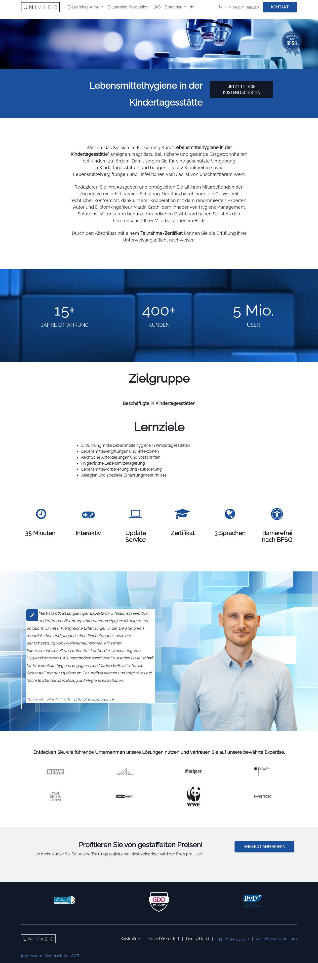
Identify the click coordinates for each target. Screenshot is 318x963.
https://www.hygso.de (94, 699)
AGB (75, 956)
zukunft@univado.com (276, 938)
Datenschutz (56, 956)
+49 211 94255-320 (232, 938)
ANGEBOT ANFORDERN (264, 846)
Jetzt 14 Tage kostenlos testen (241, 89)
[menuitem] (85, 7)
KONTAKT (280, 7)
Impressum (31, 956)
